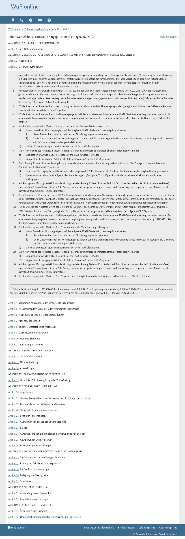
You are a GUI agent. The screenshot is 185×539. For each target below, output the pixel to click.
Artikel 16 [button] (13, 392)
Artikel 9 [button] (12, 332)
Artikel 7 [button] (12, 320)
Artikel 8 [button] (12, 326)
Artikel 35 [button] (13, 517)
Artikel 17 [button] (13, 398)
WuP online (25, 6)
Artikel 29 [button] (13, 469)
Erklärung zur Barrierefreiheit (98, 527)
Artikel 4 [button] (12, 302)
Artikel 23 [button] (13, 427)
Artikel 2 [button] (12, 60)
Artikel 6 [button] (12, 314)
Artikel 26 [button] (13, 445)
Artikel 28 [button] (13, 463)
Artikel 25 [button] (13, 439)
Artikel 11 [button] (13, 344)
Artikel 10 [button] (13, 338)
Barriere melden (126, 527)
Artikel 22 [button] (13, 421)
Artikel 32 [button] (13, 493)
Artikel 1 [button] (12, 49)
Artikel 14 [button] (13, 368)
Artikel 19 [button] (13, 404)
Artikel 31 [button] (13, 481)
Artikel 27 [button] (13, 457)
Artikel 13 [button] (13, 362)
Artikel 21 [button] (13, 415)
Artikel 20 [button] (13, 410)
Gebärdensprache (168, 527)
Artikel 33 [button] (13, 499)
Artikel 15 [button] (13, 380)
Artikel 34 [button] (13, 511)
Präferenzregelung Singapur (38, 29)
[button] (4, 20)
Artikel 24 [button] (13, 433)
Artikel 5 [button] (12, 308)
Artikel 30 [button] (13, 475)
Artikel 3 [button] (12, 66)
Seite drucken (16, 527)
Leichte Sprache (147, 527)
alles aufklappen (168, 36)
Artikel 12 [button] (13, 356)
